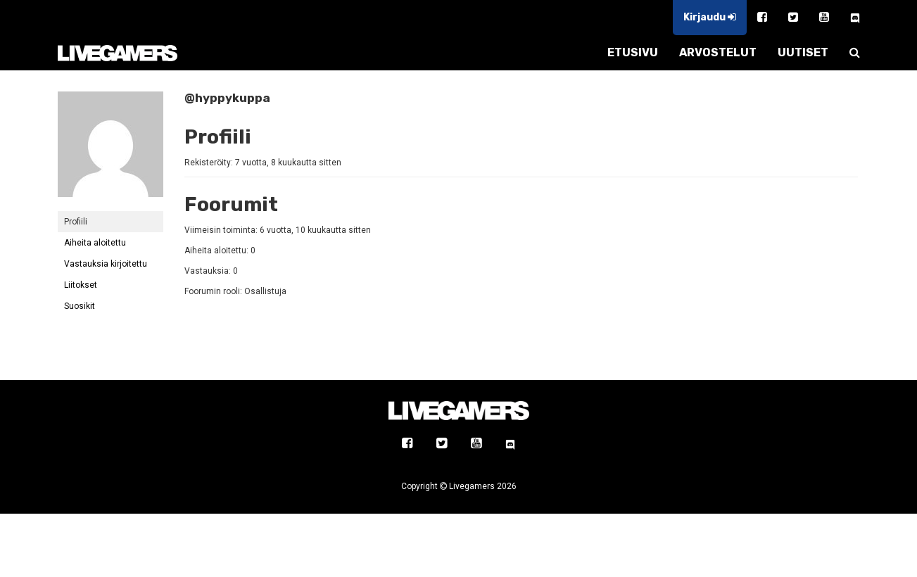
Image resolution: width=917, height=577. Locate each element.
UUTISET (803, 52)
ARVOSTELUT (718, 52)
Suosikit (79, 306)
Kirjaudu (709, 17)
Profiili (75, 222)
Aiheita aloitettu (95, 243)
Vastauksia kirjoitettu (105, 264)
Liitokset (80, 285)
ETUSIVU (632, 52)
